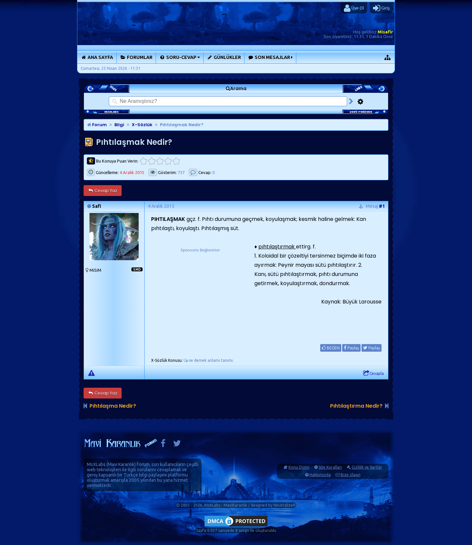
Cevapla (373, 373)
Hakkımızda (320, 475)
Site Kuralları (330, 467)
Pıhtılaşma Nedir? (112, 406)
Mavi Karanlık (121, 464)
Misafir (385, 31)
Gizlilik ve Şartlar (367, 467)
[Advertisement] (200, 294)
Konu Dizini (298, 467)
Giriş (381, 8)
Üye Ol (354, 8)
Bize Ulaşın (351, 475)
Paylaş (351, 347)
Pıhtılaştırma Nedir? (356, 406)
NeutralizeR (284, 505)
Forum (97, 125)
